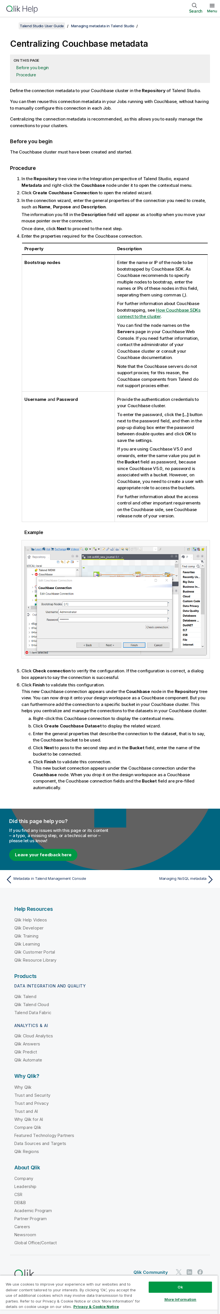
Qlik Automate (28, 1059)
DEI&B (20, 1202)
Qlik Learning (27, 944)
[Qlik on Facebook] (200, 1272)
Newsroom (25, 1234)
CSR (18, 1194)
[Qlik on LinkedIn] (189, 1272)
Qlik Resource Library (35, 960)
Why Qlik (23, 1087)
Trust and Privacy (31, 1103)
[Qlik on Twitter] (178, 1272)
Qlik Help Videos (30, 919)
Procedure (26, 74)
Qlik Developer (29, 927)
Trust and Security (32, 1095)
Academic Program (33, 1210)
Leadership (25, 1186)
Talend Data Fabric (32, 1012)
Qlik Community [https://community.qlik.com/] (150, 1272)
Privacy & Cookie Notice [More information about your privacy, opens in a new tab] (96, 1306)
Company (23, 1178)
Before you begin (32, 67)
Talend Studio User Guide (42, 26)
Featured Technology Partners (44, 1135)
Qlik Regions (26, 1151)
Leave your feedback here (43, 854)
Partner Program (30, 1218)
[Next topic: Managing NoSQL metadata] (164, 879)
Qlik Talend (25, 996)
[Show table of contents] (11, 25)
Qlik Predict (25, 1051)
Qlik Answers (27, 1043)
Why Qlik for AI (28, 1119)
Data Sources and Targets (40, 1143)
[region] (109, 1294)
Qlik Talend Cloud (31, 1004)
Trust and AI (26, 1111)
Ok (180, 1287)
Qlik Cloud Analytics (33, 1035)
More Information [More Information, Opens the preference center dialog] (180, 1299)
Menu (212, 11)
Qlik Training (26, 935)
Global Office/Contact (35, 1242)
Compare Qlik (27, 1127)
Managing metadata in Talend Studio (103, 26)
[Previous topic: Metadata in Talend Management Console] (56, 879)
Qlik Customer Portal (34, 952)
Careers (22, 1226)
